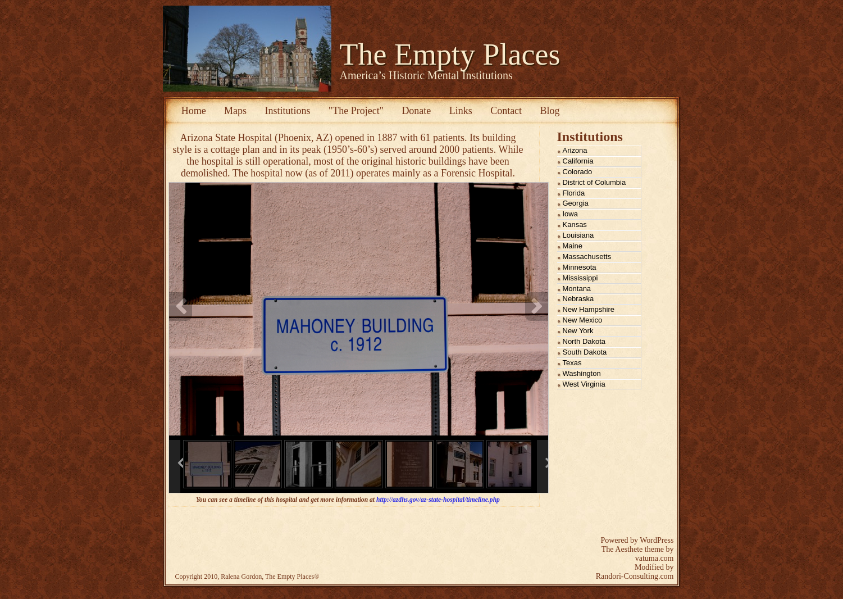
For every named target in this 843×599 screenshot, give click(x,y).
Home (193, 110)
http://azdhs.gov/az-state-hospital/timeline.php (438, 499)
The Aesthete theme (633, 549)
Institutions (287, 110)
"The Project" (356, 110)
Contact (506, 110)
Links (460, 110)
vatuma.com (654, 558)
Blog (550, 110)
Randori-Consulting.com (635, 576)
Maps (235, 110)
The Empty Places (450, 54)
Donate (416, 110)
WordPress (656, 540)
